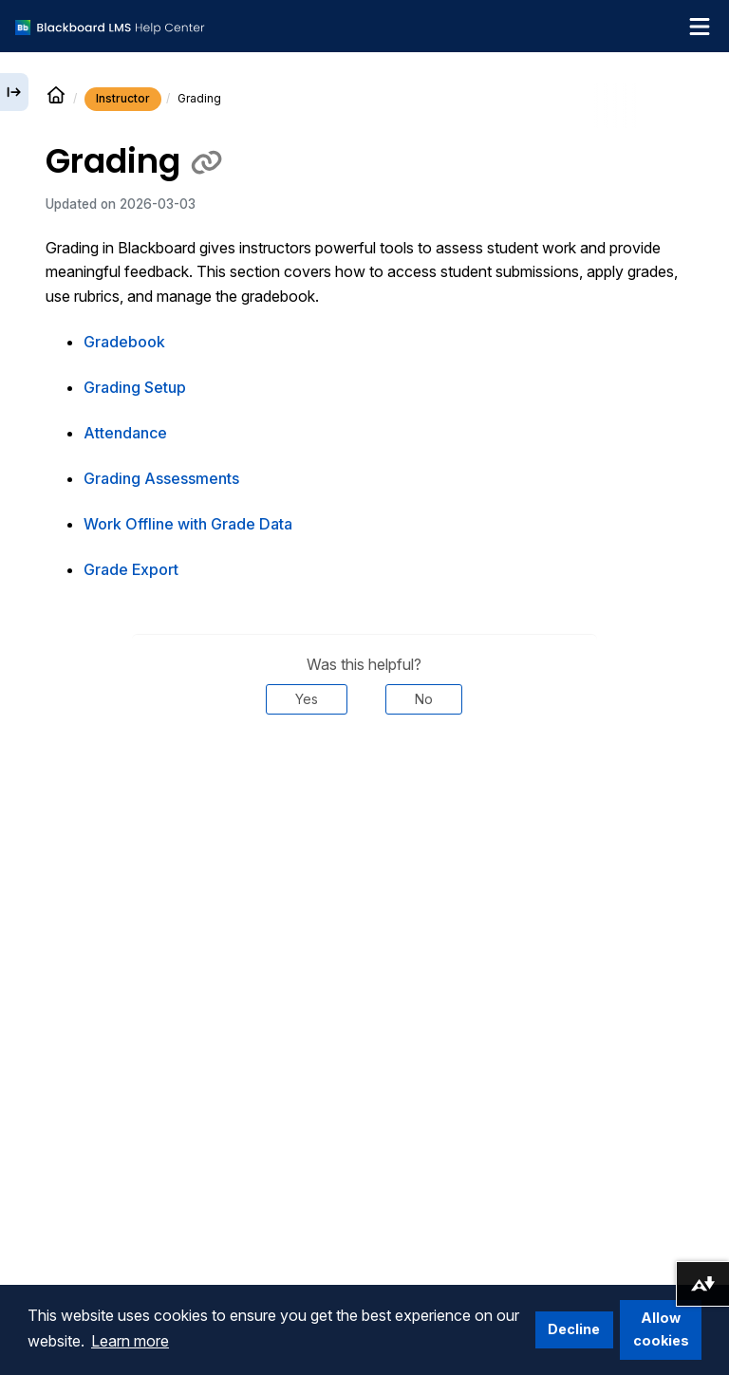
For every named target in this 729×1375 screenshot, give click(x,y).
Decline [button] (574, 1329)
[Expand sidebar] (14, 92)
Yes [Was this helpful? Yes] (306, 699)
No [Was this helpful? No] (424, 699)
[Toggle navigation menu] (699, 27)
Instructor (123, 98)
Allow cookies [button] (661, 1329)
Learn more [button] (130, 1340)
